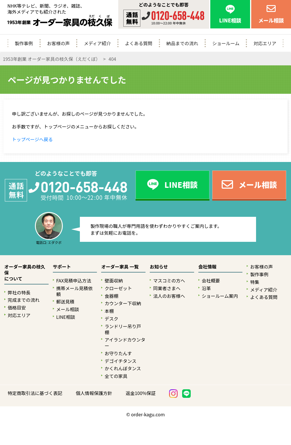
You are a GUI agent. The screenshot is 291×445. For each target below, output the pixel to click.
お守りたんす (118, 353)
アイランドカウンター (125, 343)
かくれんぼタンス (123, 368)
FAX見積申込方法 (73, 281)
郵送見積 (65, 302)
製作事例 (24, 43)
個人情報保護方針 (94, 393)
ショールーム (226, 43)
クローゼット (118, 288)
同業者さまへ (166, 288)
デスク (111, 319)
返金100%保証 (140, 393)
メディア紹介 (97, 43)
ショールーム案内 (220, 296)
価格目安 (17, 308)
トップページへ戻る (32, 139)
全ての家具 (116, 376)
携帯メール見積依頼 (74, 291)
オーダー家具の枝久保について (24, 273)
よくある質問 (138, 43)
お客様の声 (58, 43)
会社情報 (207, 267)
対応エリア (264, 43)
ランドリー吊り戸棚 (123, 329)
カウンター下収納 (123, 303)
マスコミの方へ (169, 281)
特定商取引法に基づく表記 (35, 393)
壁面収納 (114, 281)
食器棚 (111, 296)
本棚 (109, 311)
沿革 (206, 288)
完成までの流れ (24, 300)
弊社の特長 (19, 293)
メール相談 (67, 309)
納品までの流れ (182, 43)
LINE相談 (65, 317)
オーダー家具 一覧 (120, 267)
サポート (62, 267)
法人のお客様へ (169, 296)
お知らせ (159, 267)
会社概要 (211, 281)
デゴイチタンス (120, 361)
